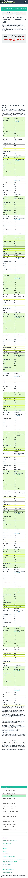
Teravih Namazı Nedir (7, 843)
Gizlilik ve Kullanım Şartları (8, 869)
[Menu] (25, 2)
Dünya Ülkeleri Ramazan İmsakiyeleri (10, 861)
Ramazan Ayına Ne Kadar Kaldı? (9, 856)
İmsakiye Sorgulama (7, 866)
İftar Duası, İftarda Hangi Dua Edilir (9, 740)
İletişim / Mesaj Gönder (7, 872)
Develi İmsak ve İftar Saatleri (8, 795)
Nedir (5, 845)
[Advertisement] (14, 58)
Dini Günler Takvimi (6, 864)
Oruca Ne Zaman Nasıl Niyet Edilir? (10, 840)
